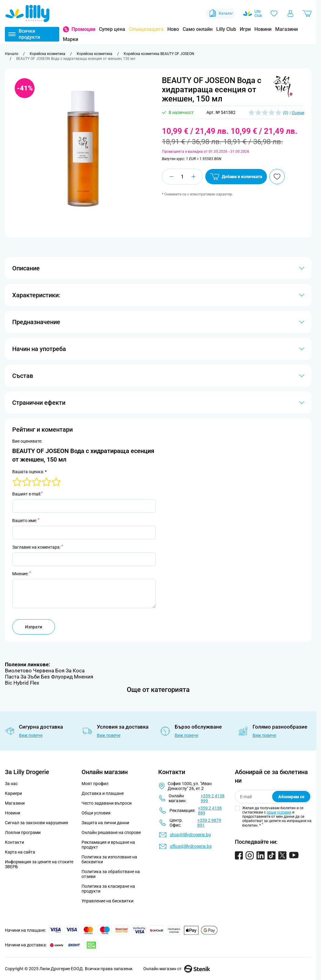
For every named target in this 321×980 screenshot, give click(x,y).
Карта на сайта (20, 852)
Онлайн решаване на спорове (111, 832)
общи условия (279, 812)
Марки (70, 39)
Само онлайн (198, 29)
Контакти (14, 842)
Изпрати (33, 626)
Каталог (220, 13)
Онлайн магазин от (176, 969)
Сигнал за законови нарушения (36, 822)
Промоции (83, 29)
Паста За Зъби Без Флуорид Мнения (49, 677)
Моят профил (95, 783)
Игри (245, 29)
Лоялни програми (23, 832)
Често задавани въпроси (107, 803)
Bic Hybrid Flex (22, 683)
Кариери (13, 793)
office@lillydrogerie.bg (191, 846)
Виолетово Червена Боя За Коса (45, 670)
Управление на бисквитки (107, 900)
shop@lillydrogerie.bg (190, 834)
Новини (263, 29)
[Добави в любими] (277, 176)
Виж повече (30, 735)
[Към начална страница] (11, 53)
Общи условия (96, 812)
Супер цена (112, 29)
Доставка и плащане (103, 793)
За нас (11, 783)
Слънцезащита (146, 29)
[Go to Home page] (27, 13)
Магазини (286, 29)
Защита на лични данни (105, 822)
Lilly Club (226, 29)
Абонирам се (291, 796)
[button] (282, 86)
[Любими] (274, 13)
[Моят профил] (290, 13)
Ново (173, 29)
